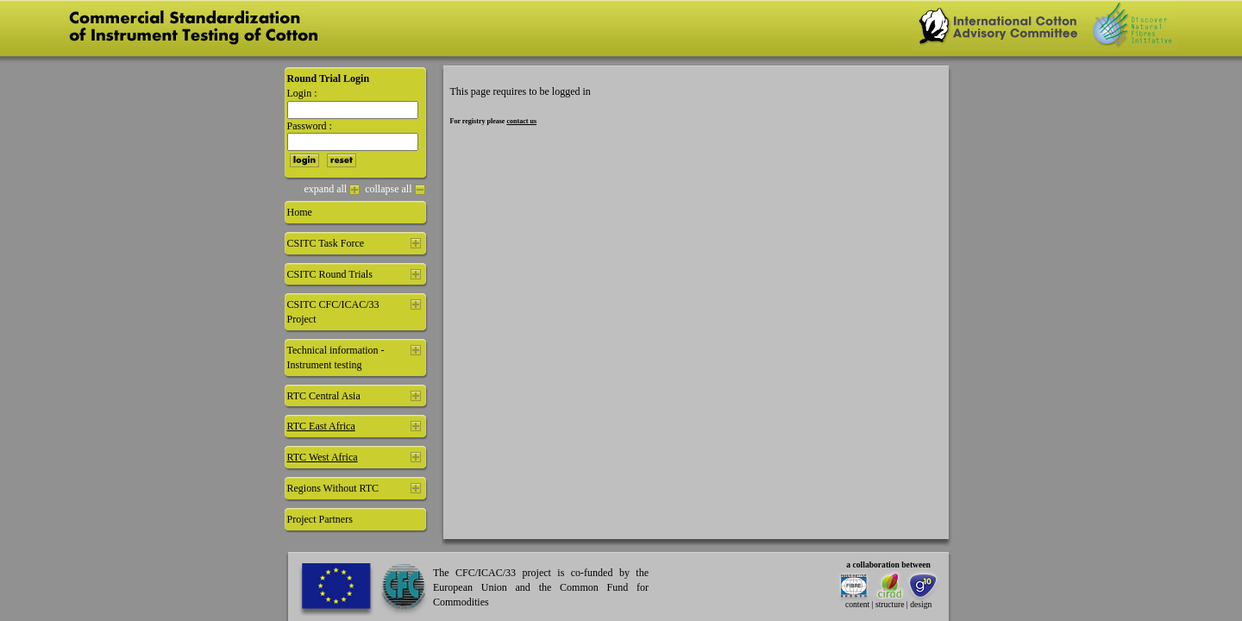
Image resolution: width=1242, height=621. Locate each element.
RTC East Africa (321, 426)
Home (299, 212)
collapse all (394, 189)
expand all (332, 189)
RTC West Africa (322, 457)
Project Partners (320, 519)
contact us (521, 121)
